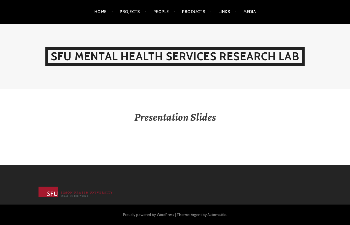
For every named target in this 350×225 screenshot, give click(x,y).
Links (224, 11)
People (161, 11)
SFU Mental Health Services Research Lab (175, 56)
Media (249, 11)
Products (193, 11)
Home (100, 11)
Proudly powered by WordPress (148, 214)
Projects (130, 11)
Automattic (217, 214)
